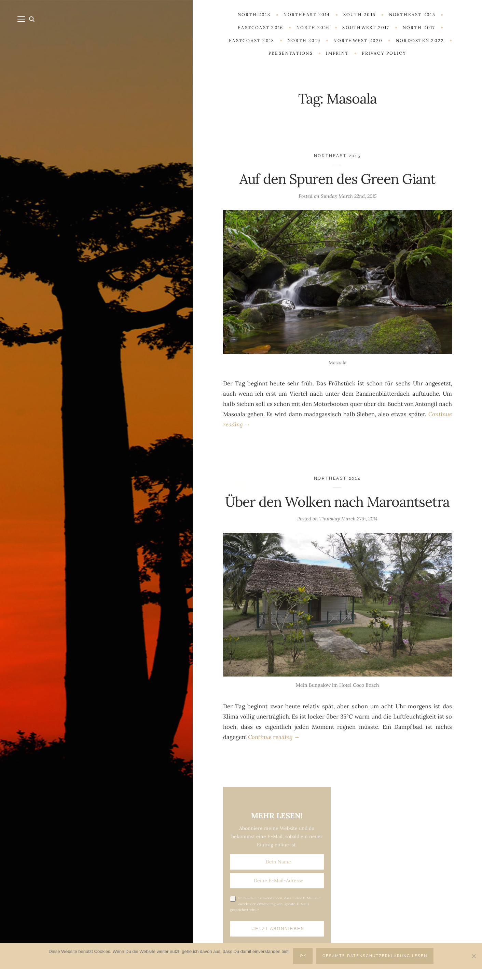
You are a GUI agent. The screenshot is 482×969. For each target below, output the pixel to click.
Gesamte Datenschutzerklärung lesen (374, 956)
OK (303, 956)
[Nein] (473, 956)
